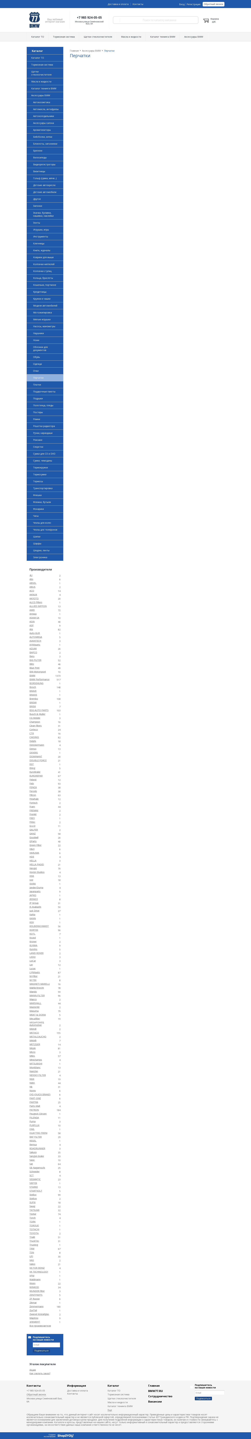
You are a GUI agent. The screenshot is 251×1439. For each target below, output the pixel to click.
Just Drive (34, 910)
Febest (32, 779)
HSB (31, 875)
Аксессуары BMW (193, 36)
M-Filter (33, 976)
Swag (32, 1206)
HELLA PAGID (36, 864)
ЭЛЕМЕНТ (34, 1321)
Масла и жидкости (131, 36)
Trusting (33, 1244)
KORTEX (33, 929)
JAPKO (32, 895)
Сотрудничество (160, 1396)
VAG (31, 1260)
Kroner (32, 941)
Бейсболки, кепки (42, 136)
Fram (32, 806)
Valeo (32, 1264)
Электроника (40, 557)
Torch (32, 1217)
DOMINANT (35, 756)
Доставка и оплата (118, 4)
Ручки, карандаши (43, 432)
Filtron (32, 795)
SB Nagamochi (37, 1167)
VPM (31, 1275)
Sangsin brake (36, 1156)
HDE (31, 856)
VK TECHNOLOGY (38, 1271)
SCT (31, 1175)
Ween (32, 1283)
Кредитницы (39, 291)
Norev (32, 1090)
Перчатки (38, 377)
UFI (31, 1256)
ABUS (32, 586)
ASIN (32, 621)
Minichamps (35, 1059)
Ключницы (38, 243)
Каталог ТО (37, 36)
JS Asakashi (35, 906)
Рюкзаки (37, 439)
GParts (32, 841)
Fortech (33, 802)
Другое (37, 198)
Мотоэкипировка (42, 312)
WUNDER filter (37, 1291)
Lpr (31, 964)
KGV (31, 922)
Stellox (32, 1194)
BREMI (32, 702)
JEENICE (33, 899)
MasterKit (34, 1007)
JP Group (34, 902)
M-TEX (32, 980)
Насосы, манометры (44, 326)
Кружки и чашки (41, 298)
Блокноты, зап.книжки (45, 143)
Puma (32, 1121)
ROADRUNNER (37, 1148)
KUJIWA (33, 945)
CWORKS (34, 737)
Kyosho (33, 949)
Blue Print (34, 667)
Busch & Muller (37, 714)
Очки (36, 370)
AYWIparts (34, 644)
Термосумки (39, 474)
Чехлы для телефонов (45, 529)
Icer (31, 879)
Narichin (33, 1071)
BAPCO (33, 652)
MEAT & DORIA (37, 1014)
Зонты (36, 222)
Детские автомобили (44, 192)
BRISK (32, 706)
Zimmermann (36, 1306)
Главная (154, 1385)
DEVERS (33, 752)
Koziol (32, 937)
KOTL (32, 933)
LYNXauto (34, 972)
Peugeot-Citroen (38, 1113)
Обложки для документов (40, 348)
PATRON (34, 1109)
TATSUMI (34, 1210)
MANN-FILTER (37, 995)
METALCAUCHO (37, 1036)
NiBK (32, 1082)
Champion (34, 721)
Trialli (32, 1237)
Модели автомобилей (45, 305)
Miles (32, 1055)
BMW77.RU (155, 1391)
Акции (32, 1369)
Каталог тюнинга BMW (162, 36)
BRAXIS (33, 694)
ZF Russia (34, 1298)
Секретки (38, 446)
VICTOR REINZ (37, 1267)
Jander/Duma (36, 887)
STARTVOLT (35, 1190)
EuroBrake (34, 771)
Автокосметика (41, 102)
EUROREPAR (36, 775)
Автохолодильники (43, 116)
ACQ (31, 590)
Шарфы (37, 543)
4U (30, 575)
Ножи (36, 340)
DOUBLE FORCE (38, 760)
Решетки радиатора (44, 426)
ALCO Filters (35, 602)
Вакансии (155, 1401)
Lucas (32, 968)
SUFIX (32, 1202)
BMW (32, 675)
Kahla (32, 914)
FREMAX (33, 810)
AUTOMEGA (35, 636)
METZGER (34, 1044)
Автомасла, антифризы (46, 109)
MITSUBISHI (35, 1063)
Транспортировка (43, 488)
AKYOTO (34, 598)
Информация (76, 1385)
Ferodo (33, 791)
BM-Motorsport (37, 671)
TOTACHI (34, 1229)
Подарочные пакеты (44, 391)
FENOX (33, 787)
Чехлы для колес (42, 522)
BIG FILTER (35, 660)
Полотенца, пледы (43, 405)
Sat (31, 1163)
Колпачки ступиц (42, 271)
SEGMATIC (35, 1179)
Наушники (38, 333)
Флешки (37, 495)
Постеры (38, 412)
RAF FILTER (35, 1136)
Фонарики (38, 508)
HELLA (32, 860)
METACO (34, 1032)
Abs (31, 579)
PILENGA (34, 1117)
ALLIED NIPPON (38, 606)
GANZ (32, 833)
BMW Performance (39, 679)
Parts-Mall (34, 1105)
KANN (32, 918)
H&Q (32, 848)
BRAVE (32, 690)
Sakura (32, 1152)
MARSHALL (35, 1003)
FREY (32, 818)
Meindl (32, 1028)
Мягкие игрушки (42, 319)
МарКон (33, 1317)
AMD (32, 609)
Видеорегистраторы (44, 164)
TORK (32, 1221)
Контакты (138, 4)
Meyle (32, 1048)
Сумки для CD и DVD (44, 453)
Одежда (37, 363)
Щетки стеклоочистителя (98, 36)
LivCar (32, 960)
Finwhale (34, 798)
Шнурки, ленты (41, 550)
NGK (31, 1078)
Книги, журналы (41, 250)
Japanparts (34, 891)
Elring (32, 768)
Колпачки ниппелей (43, 264)
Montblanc (34, 1067)
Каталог (113, 1385)
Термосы (38, 481)
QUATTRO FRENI (38, 1132)
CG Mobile (34, 717)
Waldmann (34, 1279)
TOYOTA (34, 1233)
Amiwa (32, 613)
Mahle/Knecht (36, 987)
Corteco (33, 729)
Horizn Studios (37, 872)
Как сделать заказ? (39, 1373)
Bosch (32, 687)
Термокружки (40, 467)
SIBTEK (33, 1183)
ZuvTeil (33, 1310)
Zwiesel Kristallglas (39, 1314)
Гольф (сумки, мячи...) (45, 178)
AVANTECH (35, 640)
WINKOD (34, 1287)
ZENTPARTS (35, 1294)
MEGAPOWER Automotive (36, 1024)
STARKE (33, 1186)
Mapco (33, 999)
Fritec (32, 822)
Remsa (33, 1144)
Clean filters (35, 725)
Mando (33, 991)
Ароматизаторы (42, 129)
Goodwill (33, 837)
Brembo (33, 698)
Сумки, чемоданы (42, 460)
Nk (30, 1086)
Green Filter (35, 845)
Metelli (32, 1040)
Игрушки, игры (41, 229)
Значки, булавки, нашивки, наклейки (43, 214)
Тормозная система (64, 36)
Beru (31, 656)
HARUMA (34, 852)
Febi (31, 783)
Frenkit (32, 814)
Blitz (31, 663)
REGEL (32, 1140)
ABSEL (32, 582)
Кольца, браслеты (43, 277)
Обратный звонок (213, 4)
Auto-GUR (34, 633)
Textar (32, 1213)
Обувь (36, 357)
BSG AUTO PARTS (39, 710)
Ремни (36, 419)
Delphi (32, 741)
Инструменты (40, 236)
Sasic (32, 1159)
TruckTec (34, 1240)
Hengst (33, 868)
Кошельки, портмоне (44, 284)
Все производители (40, 1325)
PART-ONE (35, 1098)
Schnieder (34, 1171)
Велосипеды (40, 157)
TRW (31, 1248)
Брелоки (37, 150)
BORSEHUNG (36, 683)
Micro (32, 1052)
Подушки (38, 398)
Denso (32, 748)
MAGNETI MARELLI (39, 983)
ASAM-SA (34, 617)
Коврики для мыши (43, 257)
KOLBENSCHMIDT (39, 926)
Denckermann (36, 744)
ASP (31, 625)
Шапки (36, 536)
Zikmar (33, 1302)
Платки (37, 384)
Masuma (34, 1010)
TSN (31, 1252)
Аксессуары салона (43, 122)
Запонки (37, 205)
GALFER (33, 829)
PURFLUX (34, 1125)
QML (32, 1129)
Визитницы (39, 171)
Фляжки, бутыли (42, 502)
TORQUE (34, 1225)
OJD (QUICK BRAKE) (39, 1094)
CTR (31, 733)
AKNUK (33, 594)
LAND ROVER (36, 953)
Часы (36, 515)
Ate (31, 629)
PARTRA (33, 1102)
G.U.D (32, 825)
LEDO (32, 956)
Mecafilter (34, 1018)
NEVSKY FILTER (37, 1075)
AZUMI (33, 648)
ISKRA (32, 883)
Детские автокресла (44, 185)
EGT (31, 764)
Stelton (33, 1198)
